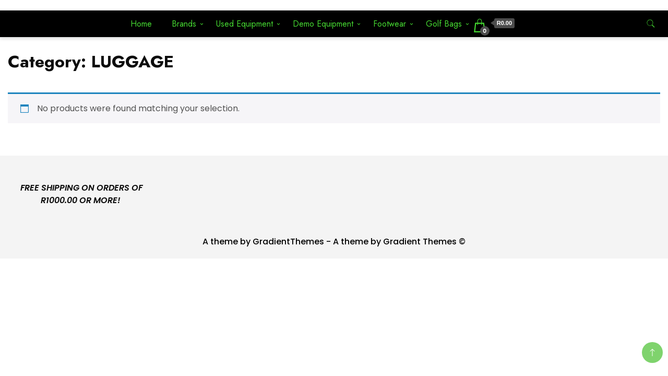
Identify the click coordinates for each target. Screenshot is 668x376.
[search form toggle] (650, 23)
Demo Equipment (323, 24)
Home (141, 24)
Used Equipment (244, 24)
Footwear (389, 24)
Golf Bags (444, 24)
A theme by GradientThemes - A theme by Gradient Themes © (334, 242)
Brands (184, 24)
